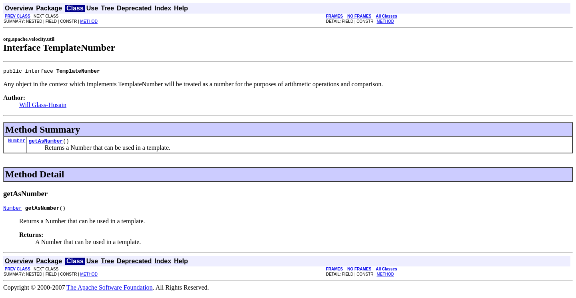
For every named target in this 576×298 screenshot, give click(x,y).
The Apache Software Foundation (109, 291)
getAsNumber (45, 143)
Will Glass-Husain (42, 106)
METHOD (89, 21)
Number (16, 142)
